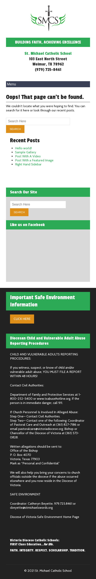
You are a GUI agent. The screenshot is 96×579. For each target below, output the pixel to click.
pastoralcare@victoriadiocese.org (40, 429)
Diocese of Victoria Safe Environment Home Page (44, 517)
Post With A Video (28, 156)
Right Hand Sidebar (28, 164)
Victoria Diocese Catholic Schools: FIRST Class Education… (35, 542)
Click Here (22, 319)
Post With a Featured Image (34, 160)
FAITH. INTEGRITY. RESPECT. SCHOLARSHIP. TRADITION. (47, 550)
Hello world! (23, 148)
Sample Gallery (25, 152)
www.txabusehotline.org (53, 399)
